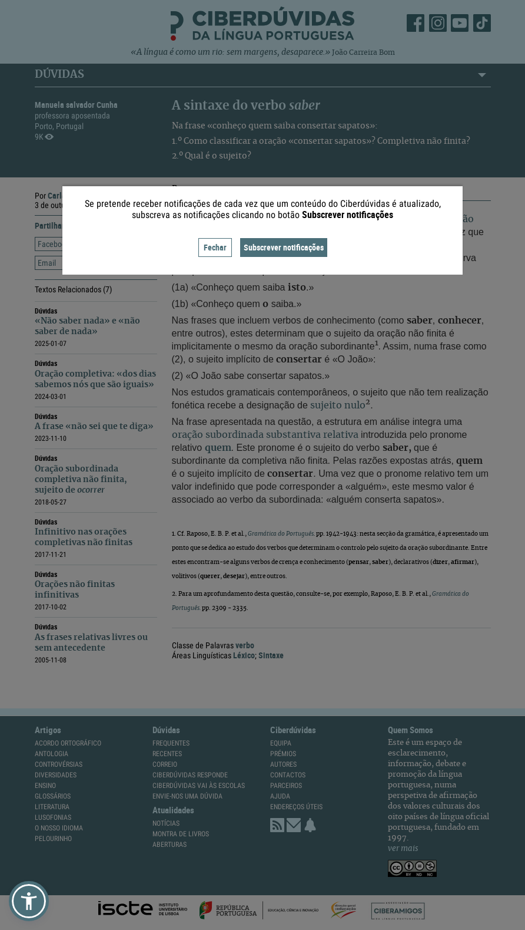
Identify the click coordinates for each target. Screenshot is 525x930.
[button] (29, 901)
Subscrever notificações (284, 247)
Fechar (215, 247)
